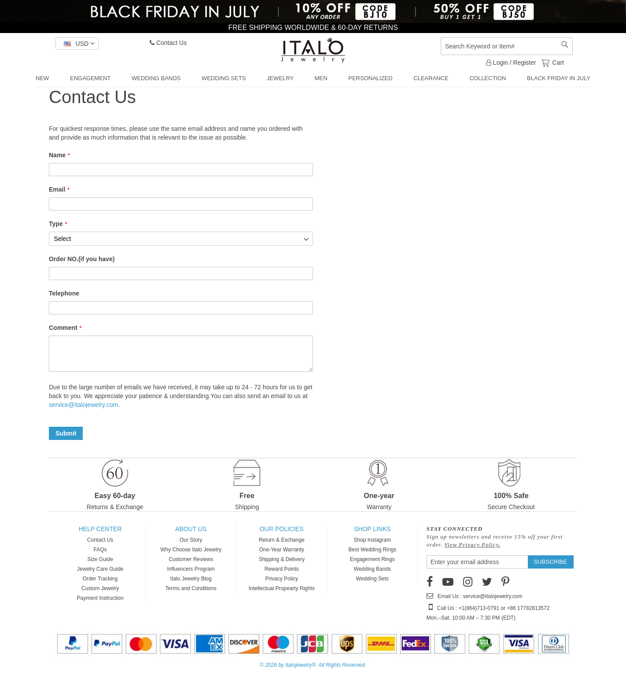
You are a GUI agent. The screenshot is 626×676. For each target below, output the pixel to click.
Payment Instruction (100, 598)
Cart (557, 62)
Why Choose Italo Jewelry (190, 550)
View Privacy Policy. (472, 544)
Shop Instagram (372, 540)
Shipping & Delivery (281, 559)
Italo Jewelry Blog (191, 579)
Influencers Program (191, 569)
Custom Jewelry (100, 588)
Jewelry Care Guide (100, 569)
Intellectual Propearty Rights (282, 588)
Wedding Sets (372, 579)
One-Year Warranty (281, 550)
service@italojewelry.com (83, 404)
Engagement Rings (372, 559)
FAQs (100, 550)
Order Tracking (100, 579)
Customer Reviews (191, 559)
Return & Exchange (282, 540)
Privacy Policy (281, 579)
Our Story (191, 540)
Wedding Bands (372, 569)
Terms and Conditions (191, 588)
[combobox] (507, 46)
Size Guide (100, 559)
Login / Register (511, 62)
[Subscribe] (550, 562)
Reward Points (282, 569)
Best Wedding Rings (373, 550)
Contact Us (168, 42)
